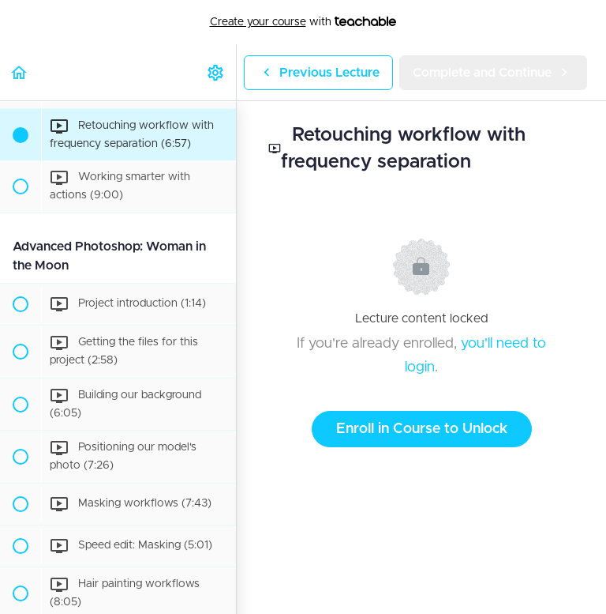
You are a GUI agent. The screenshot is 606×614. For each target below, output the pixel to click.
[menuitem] (216, 72)
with (303, 22)
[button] (19, 72)
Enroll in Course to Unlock (421, 429)
